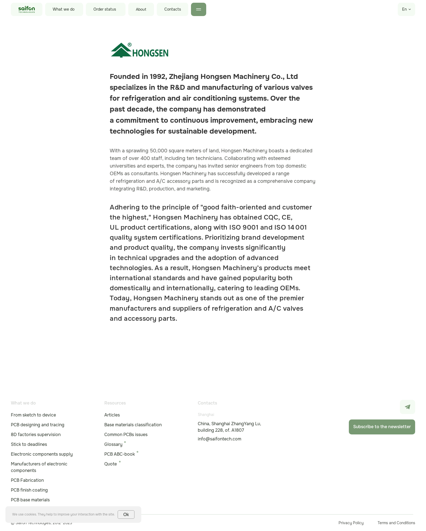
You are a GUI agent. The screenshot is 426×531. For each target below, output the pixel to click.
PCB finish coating (29, 490)
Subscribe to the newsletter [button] (382, 427)
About (141, 9)
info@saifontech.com (219, 439)
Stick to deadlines (29, 444)
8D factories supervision (36, 434)
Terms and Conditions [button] (396, 522)
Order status (104, 9)
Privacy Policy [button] (351, 522)
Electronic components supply (42, 454)
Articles (112, 415)
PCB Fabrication (27, 480)
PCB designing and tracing (37, 425)
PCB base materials (30, 500)
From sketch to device (33, 415)
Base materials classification (133, 425)
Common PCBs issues (126, 434)
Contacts (172, 9)
